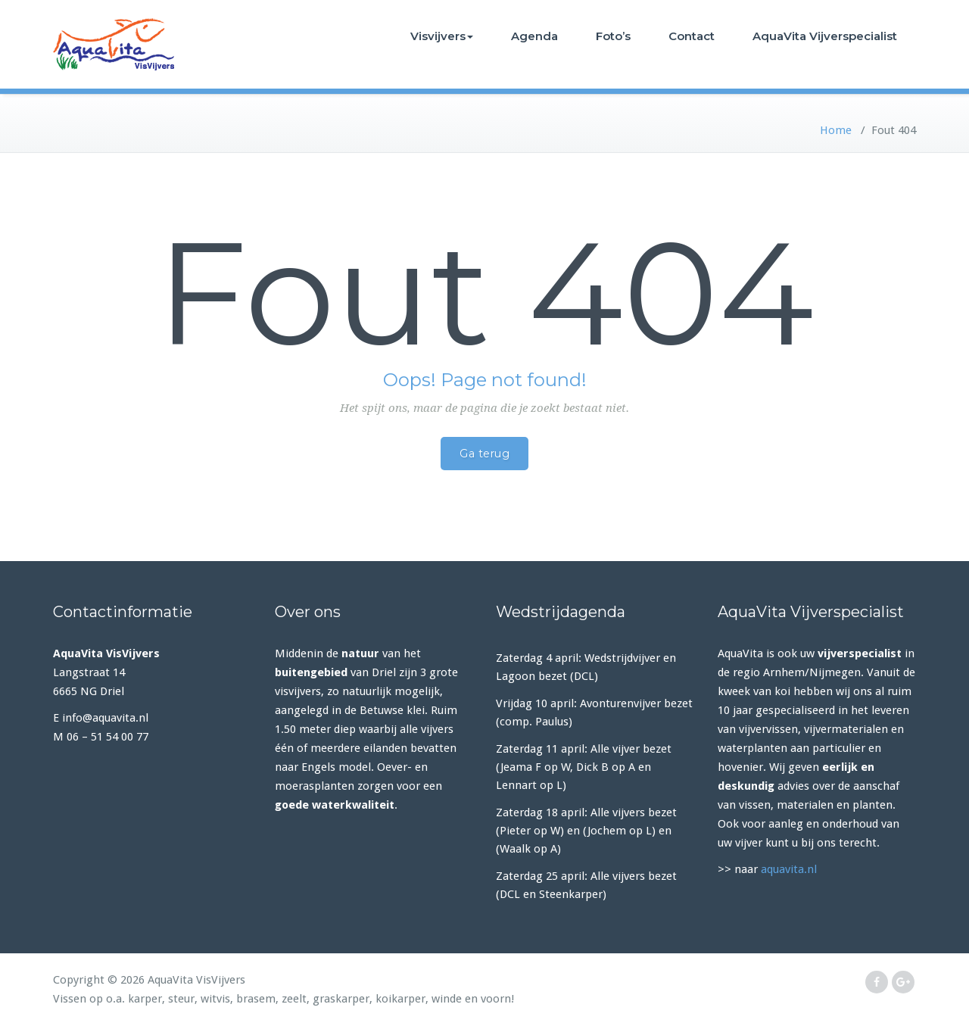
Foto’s (613, 36)
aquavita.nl (789, 869)
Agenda (534, 36)
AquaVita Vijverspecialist (824, 36)
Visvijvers (441, 36)
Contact (691, 36)
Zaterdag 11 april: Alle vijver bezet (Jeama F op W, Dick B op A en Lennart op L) (583, 767)
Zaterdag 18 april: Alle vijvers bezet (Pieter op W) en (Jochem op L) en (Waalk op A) (586, 831)
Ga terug (484, 453)
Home (836, 130)
